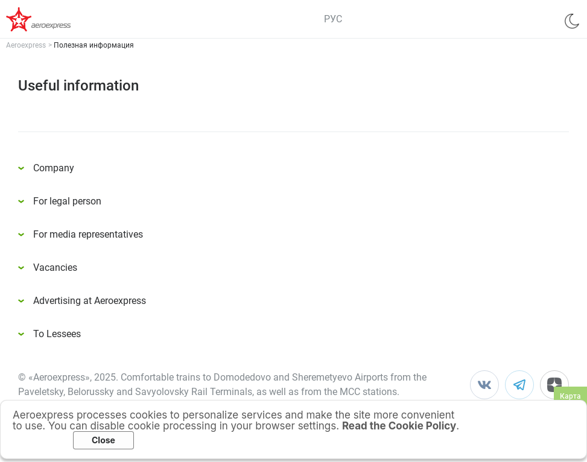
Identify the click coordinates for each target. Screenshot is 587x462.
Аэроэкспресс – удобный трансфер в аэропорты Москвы (54, 19)
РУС (333, 19)
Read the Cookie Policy (399, 426)
